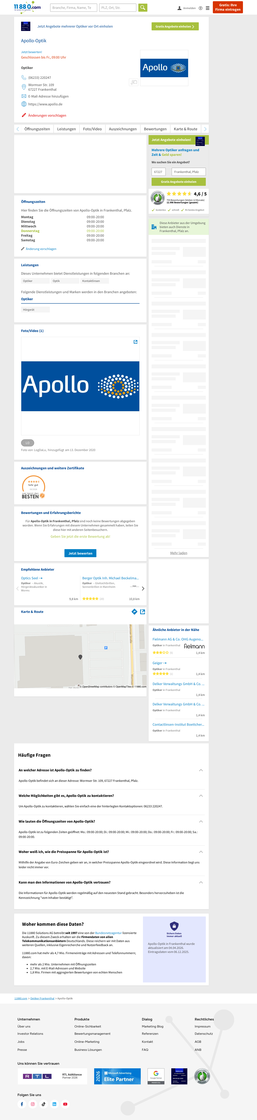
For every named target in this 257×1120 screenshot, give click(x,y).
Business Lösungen (88, 1050)
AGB (198, 1042)
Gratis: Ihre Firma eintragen (228, 7)
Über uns (23, 1026)
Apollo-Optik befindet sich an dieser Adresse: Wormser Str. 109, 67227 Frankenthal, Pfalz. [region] (78, 781)
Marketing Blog (152, 1026)
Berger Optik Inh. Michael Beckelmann (111, 578)
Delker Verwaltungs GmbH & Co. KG (179, 683)
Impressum (203, 1026)
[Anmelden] (188, 8)
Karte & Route (185, 128)
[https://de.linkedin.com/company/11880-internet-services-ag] (54, 1104)
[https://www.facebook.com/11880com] (21, 1104)
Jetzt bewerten (80, 553)
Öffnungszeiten (37, 128)
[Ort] (117, 8)
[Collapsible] (201, 770)
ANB (198, 1050)
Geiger (157, 663)
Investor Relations (30, 1034)
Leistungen (66, 128)
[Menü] (209, 8)
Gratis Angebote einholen (175, 26)
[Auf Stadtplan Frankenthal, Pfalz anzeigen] (142, 611)
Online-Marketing (86, 1042)
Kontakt (147, 1042)
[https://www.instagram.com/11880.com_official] (32, 1104)
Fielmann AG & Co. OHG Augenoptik (179, 639)
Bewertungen (155, 128)
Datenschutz (204, 1034)
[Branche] (73, 8)
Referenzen (150, 1034)
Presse (22, 1050)
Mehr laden (178, 553)
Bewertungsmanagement (92, 1034)
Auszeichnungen (123, 128)
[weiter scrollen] (205, 129)
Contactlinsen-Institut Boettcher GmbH (179, 724)
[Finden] (142, 8)
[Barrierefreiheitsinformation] (202, 8)
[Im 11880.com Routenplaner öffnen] (135, 611)
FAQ (145, 1050)
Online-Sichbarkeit (87, 1026)
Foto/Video (92, 128)
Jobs (20, 1042)
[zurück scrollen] (17, 129)
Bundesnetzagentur (108, 933)
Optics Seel (29, 578)
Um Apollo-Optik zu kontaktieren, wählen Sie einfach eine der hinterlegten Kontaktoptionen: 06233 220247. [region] (91, 806)
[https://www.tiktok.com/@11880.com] (43, 1104)
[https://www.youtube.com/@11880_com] (65, 1104)
